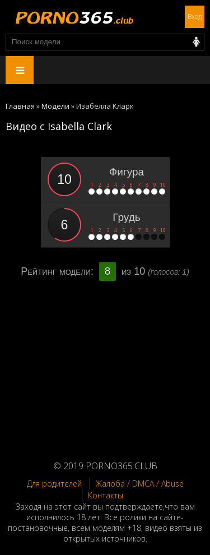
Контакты (105, 495)
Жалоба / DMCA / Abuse (140, 483)
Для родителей (54, 483)
